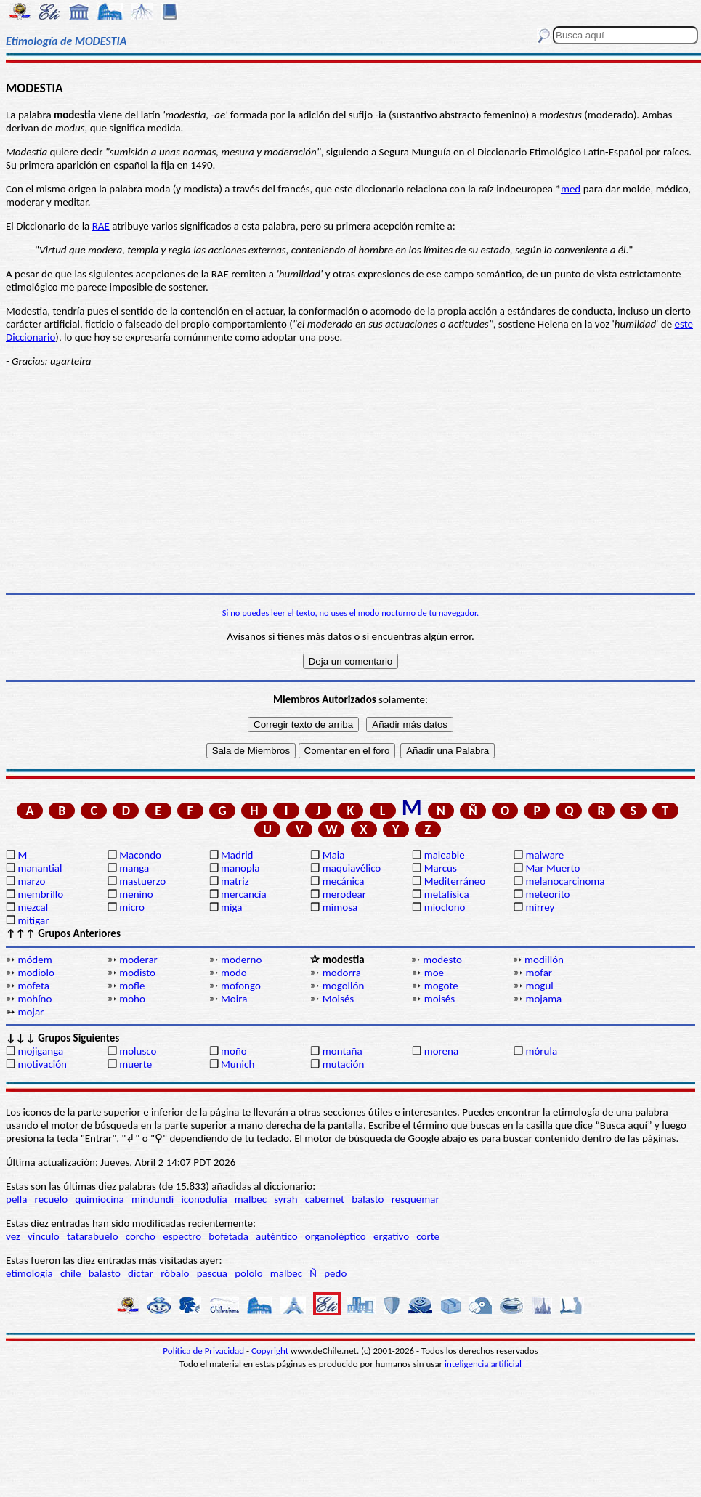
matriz (235, 881)
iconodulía (204, 1199)
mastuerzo (142, 881)
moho (132, 998)
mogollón (343, 985)
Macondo (140, 854)
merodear (344, 894)
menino (136, 894)
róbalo (175, 1273)
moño (234, 1051)
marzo (31, 881)
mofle (132, 985)
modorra (342, 972)
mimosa (340, 907)
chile (70, 1273)
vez (13, 1236)
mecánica (344, 881)
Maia (334, 854)
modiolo (35, 972)
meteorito (547, 894)
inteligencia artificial (483, 1363)
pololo (249, 1273)
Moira (234, 998)
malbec (251, 1199)
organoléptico (335, 1236)
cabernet (324, 1199)
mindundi (152, 1199)
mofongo (241, 985)
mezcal (32, 907)
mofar (538, 972)
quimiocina (99, 1199)
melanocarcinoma (564, 881)
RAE (101, 225)
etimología (29, 1273)
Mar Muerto (552, 868)
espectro (182, 1236)
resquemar (415, 1199)
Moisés (338, 998)
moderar (138, 959)
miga (231, 907)
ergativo (391, 1236)
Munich (237, 1064)
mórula (541, 1051)
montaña (342, 1051)
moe (434, 972)
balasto (368, 1199)
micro (132, 907)
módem (34, 959)
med (570, 188)
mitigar (33, 920)
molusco (137, 1051)
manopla (240, 868)
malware (544, 854)
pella (16, 1199)
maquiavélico (352, 868)
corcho (140, 1236)
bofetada (228, 1236)
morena (441, 1051)
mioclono (445, 907)
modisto (137, 972)
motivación (42, 1064)
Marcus (440, 868)
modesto (442, 959)
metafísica (446, 894)
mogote (441, 985)
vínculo (44, 1236)
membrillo (40, 894)
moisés (439, 998)
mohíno (34, 998)
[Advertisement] (350, 480)
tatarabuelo (92, 1236)
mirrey (539, 907)
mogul (539, 985)
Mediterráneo (455, 881)
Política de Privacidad (204, 1350)
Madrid (237, 854)
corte (427, 1236)
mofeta (33, 985)
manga (134, 868)
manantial (39, 868)
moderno (241, 959)
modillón (544, 959)
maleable (444, 854)
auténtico (277, 1236)
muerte (135, 1064)
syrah (285, 1199)
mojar (30, 1011)
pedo (335, 1273)
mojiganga (40, 1051)
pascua (212, 1273)
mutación (343, 1064)
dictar (140, 1273)
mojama (543, 998)
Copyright (269, 1350)
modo (234, 972)
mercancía (244, 894)
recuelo (51, 1199)
